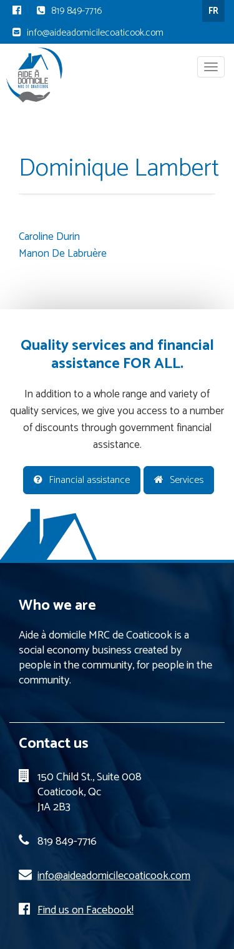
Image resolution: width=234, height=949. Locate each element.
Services (178, 480)
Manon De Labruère (63, 253)
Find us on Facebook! (85, 910)
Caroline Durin (49, 237)
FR (213, 11)
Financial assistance (82, 480)
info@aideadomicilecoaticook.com (95, 32)
